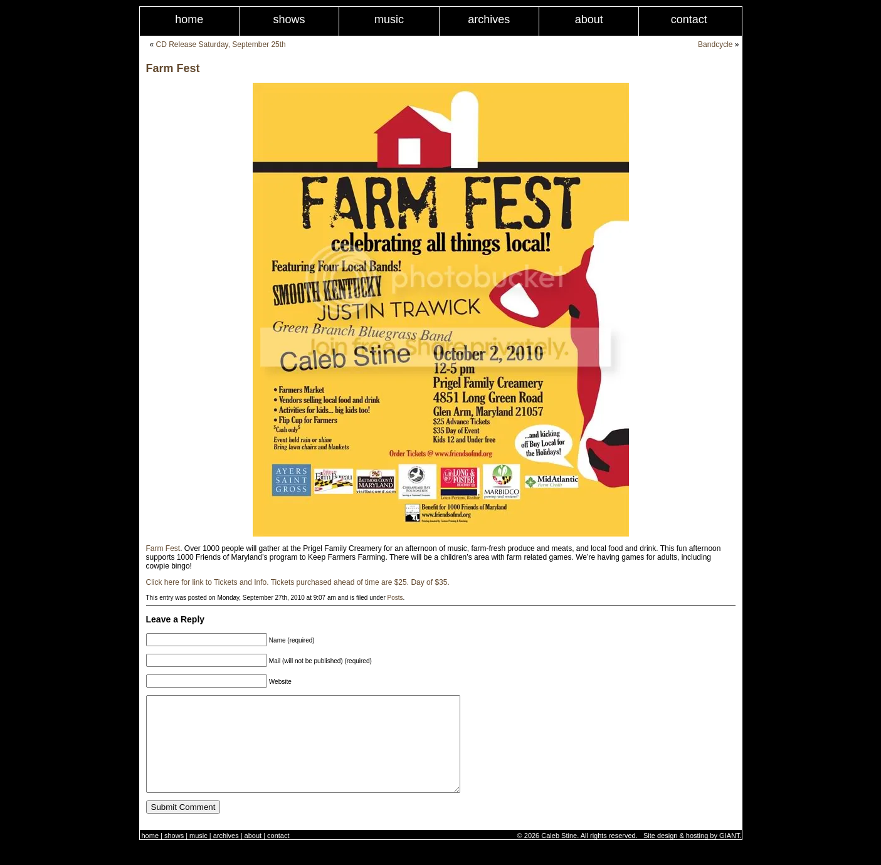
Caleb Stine (559, 854)
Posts (395, 597)
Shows (289, 19)
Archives (489, 19)
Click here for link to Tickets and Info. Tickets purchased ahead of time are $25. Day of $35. (298, 582)
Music (389, 19)
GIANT (729, 854)
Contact (689, 19)
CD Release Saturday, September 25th (221, 44)
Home (189, 19)
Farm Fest (173, 68)
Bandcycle (715, 44)
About (589, 19)
